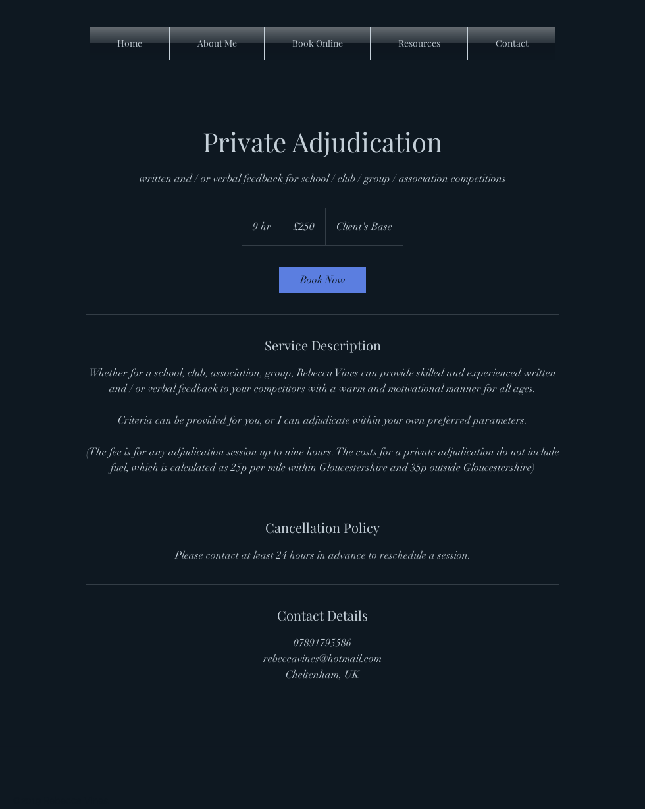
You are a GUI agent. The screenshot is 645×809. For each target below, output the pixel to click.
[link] (322, 280)
